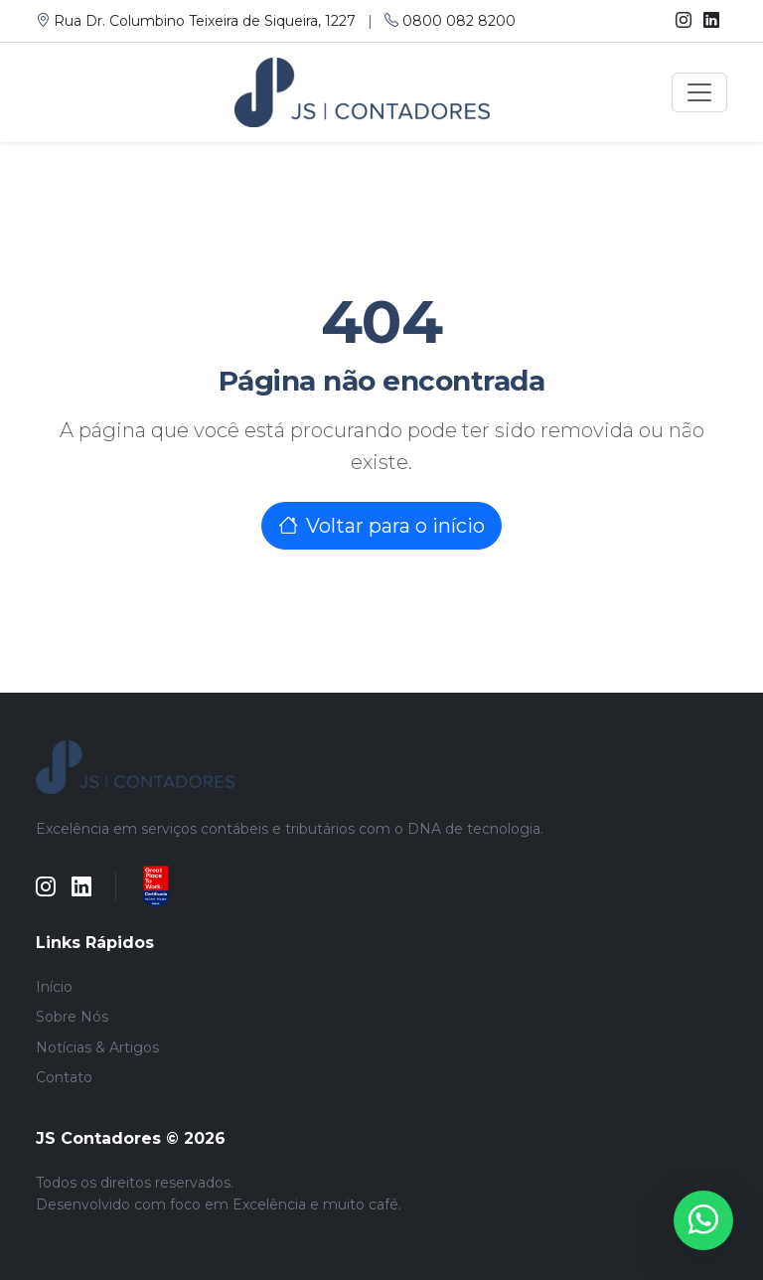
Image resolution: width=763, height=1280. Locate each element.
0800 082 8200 (450, 21)
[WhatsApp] (703, 1220)
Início (54, 987)
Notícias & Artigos (97, 1047)
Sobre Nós (72, 1017)
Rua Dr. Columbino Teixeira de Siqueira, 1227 (198, 21)
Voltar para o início (381, 526)
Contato (64, 1077)
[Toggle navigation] (699, 92)
